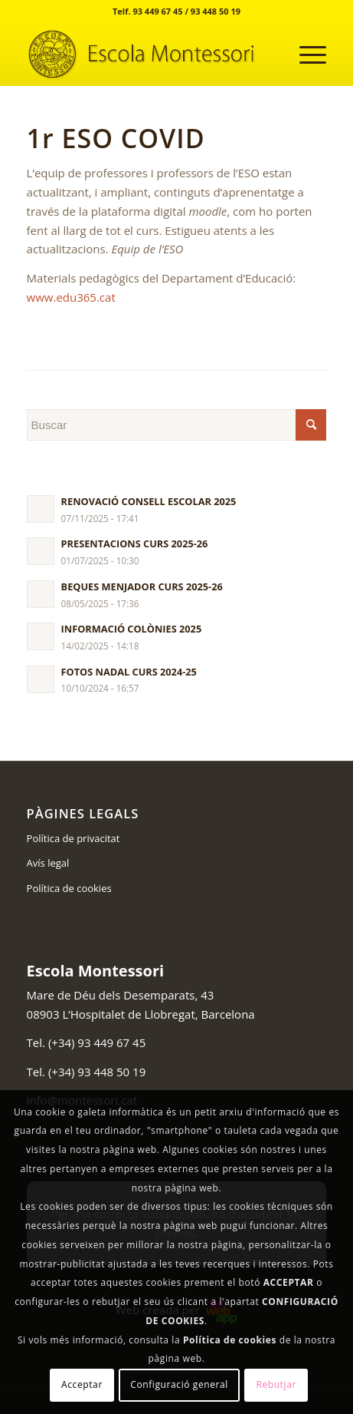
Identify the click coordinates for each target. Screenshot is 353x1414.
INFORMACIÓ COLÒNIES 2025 (131, 629)
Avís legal (48, 863)
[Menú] (305, 54)
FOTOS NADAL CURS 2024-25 (129, 672)
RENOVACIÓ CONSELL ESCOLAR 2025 (149, 501)
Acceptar (82, 1384)
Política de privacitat (73, 838)
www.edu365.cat (71, 297)
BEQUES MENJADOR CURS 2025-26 (142, 586)
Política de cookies (69, 888)
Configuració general (179, 1384)
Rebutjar (276, 1384)
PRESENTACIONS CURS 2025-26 (134, 543)
